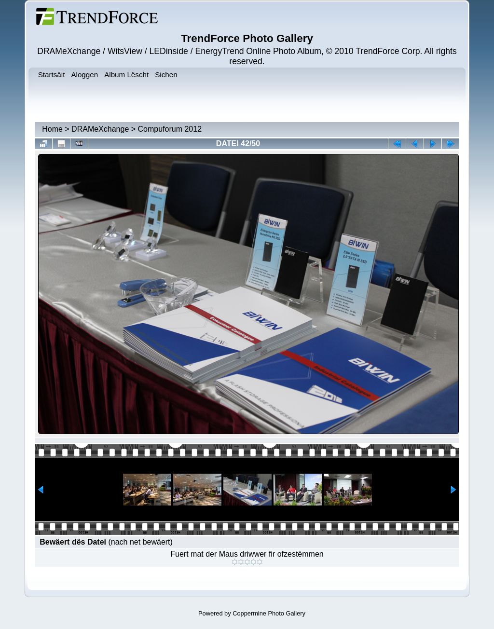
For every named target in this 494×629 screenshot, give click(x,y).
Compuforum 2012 (170, 129)
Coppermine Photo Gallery (269, 613)
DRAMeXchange (100, 129)
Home (52, 129)
